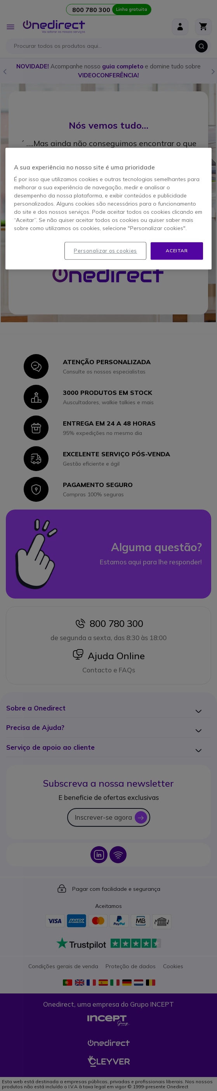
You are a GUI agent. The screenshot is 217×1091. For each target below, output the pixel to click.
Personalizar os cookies (105, 251)
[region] (108, 208)
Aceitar (176, 250)
